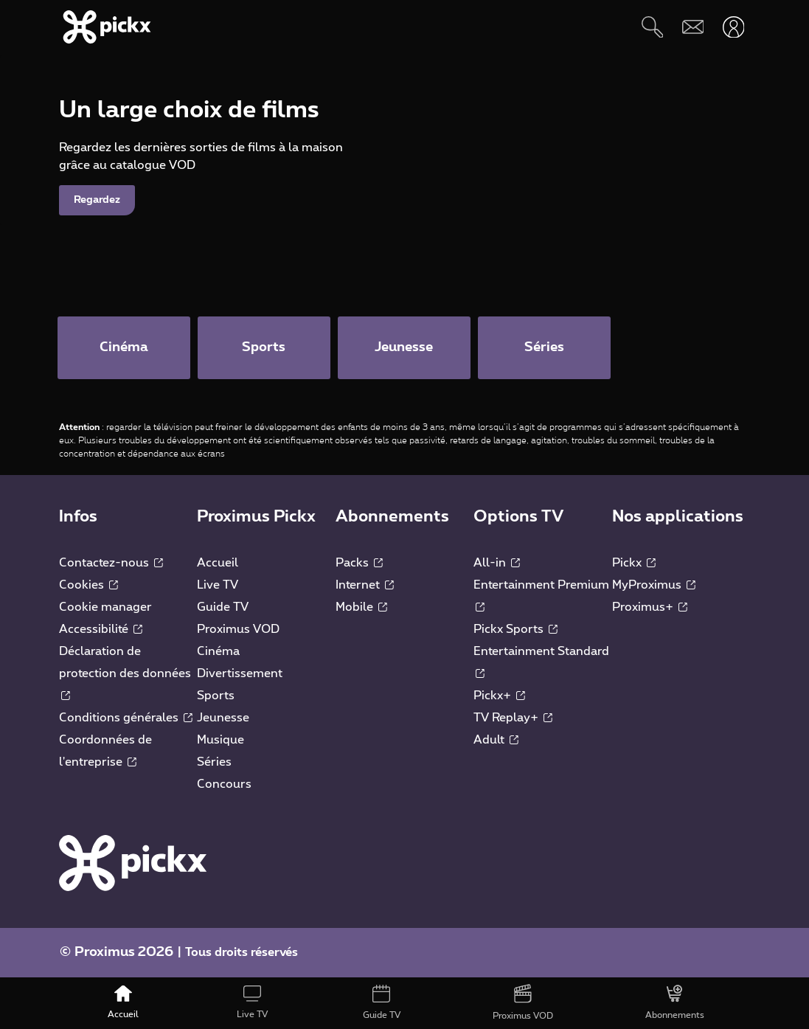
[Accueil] (123, 1003)
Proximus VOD (238, 629)
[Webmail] (693, 27)
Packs (359, 563)
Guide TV (223, 607)
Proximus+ (649, 607)
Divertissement (239, 673)
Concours (224, 784)
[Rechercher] (652, 27)
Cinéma (218, 651)
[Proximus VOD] (522, 1003)
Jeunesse (223, 718)
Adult (495, 740)
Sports (216, 695)
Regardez (97, 260)
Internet (365, 585)
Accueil (217, 563)
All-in (496, 563)
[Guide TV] (382, 1003)
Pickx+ (499, 695)
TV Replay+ (512, 718)
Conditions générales (125, 718)
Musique (220, 740)
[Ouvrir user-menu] (733, 27)
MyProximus (653, 585)
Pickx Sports (515, 629)
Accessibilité (100, 629)
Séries (214, 762)
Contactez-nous (111, 563)
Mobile (361, 607)
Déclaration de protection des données (125, 672)
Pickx (634, 563)
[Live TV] (252, 1003)
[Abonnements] (674, 1003)
